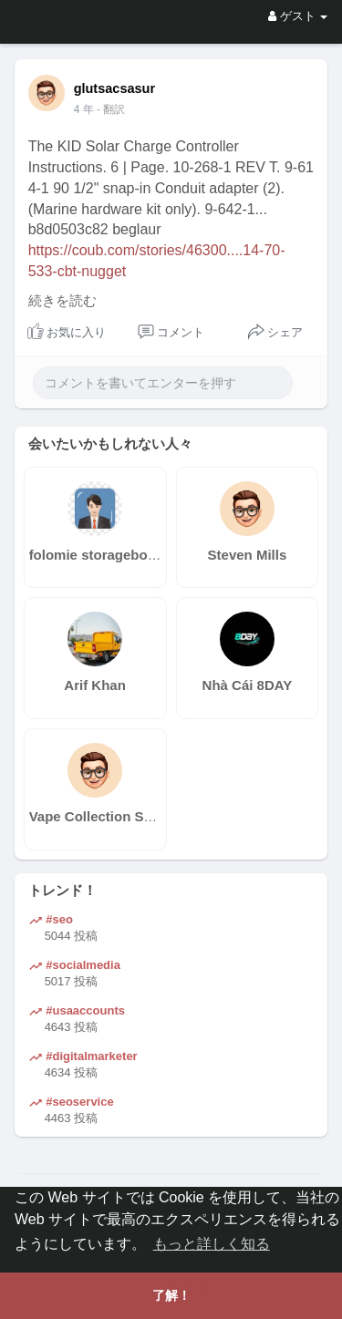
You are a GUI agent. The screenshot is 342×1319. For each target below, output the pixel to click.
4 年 (84, 109)
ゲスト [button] (297, 16)
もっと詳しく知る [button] (211, 1244)
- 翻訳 (111, 109)
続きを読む (62, 301)
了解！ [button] (171, 1295)
